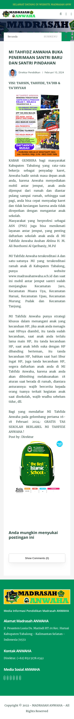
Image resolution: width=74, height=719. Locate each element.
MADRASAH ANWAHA (47, 705)
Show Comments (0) (37, 558)
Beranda (13, 36)
